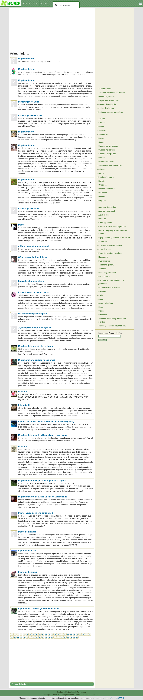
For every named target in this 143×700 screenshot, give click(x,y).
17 (61, 634)
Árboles (101, 119)
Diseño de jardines (106, 96)
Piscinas (102, 291)
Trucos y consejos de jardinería (112, 326)
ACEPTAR (120, 698)
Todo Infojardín (105, 89)
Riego (100, 299)
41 (55, 637)
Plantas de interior (106, 177)
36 (39, 637)
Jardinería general (106, 265)
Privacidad (81, 692)
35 (36, 637)
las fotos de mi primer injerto (32, 314)
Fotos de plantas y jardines (110, 253)
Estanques (103, 241)
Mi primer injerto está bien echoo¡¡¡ (35, 346)
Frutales (101, 123)
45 (68, 637)
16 (58, 634)
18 (64, 634)
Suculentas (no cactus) (108, 146)
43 (61, 637)
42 (58, 637)
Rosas (101, 138)
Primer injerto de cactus (30, 115)
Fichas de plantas (106, 108)
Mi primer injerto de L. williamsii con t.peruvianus (42, 435)
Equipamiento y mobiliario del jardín (114, 238)
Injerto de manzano (27, 550)
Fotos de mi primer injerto (31, 281)
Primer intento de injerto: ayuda (34, 292)
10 (39, 634)
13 (49, 634)
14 (52, 634)
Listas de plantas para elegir (110, 112)
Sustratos (102, 315)
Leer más (109, 698)
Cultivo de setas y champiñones (112, 227)
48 (77, 637)
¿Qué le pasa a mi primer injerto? (34, 327)
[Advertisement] (52, 28)
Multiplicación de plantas (109, 287)
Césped (101, 169)
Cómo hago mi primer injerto (32, 257)
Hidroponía (103, 257)
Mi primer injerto (26, 59)
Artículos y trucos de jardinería (111, 93)
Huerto (101, 173)
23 (80, 634)
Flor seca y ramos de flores (110, 245)
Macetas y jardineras (107, 273)
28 (14, 637)
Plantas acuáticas (106, 162)
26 (89, 634)
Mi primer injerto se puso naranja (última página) (42, 480)
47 (74, 637)
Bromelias (102, 193)
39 (49, 637)
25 (86, 634)
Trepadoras (103, 134)
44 (64, 637)
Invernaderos (104, 261)
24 (83, 634)
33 (30, 637)
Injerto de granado (27, 532)
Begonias (102, 200)
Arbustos (102, 130)
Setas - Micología (105, 303)
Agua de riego (104, 215)
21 (74, 634)
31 (24, 637)
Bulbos (101, 158)
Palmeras (102, 126)
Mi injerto (22, 391)
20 (71, 634)
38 (46, 637)
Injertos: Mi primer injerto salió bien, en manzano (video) (46, 421)
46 (71, 637)
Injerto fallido (24, 405)
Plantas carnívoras (106, 189)
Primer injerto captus (28, 208)
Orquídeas (102, 185)
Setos (100, 307)
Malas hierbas (104, 276)
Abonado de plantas (107, 207)
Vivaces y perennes (106, 150)
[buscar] (65, 5)
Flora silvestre (104, 249)
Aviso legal (71, 692)
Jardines (102, 269)
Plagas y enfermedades (108, 100)
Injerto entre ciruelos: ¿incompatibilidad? (38, 608)
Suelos (101, 311)
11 (43, 634)
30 (21, 637)
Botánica (102, 219)
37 (43, 637)
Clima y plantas (105, 223)
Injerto (21, 225)
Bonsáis (101, 181)
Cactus (101, 142)
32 (27, 637)
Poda (100, 295)
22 (77, 634)
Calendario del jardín (107, 104)
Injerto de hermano (27, 572)
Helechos (102, 197)
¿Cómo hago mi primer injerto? (33, 246)
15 (55, 634)
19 (68, 634)
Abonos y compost (106, 211)
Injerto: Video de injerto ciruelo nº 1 (35, 513)
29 (18, 637)
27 (11, 637)
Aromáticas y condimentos (110, 165)
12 (46, 634)
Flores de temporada (107, 154)
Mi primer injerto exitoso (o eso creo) (36, 360)
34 (33, 637)
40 (52, 637)
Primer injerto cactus (28, 102)
